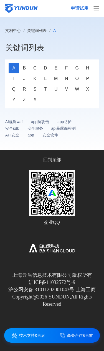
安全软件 (50, 135)
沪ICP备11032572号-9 (52, 282)
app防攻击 (40, 122)
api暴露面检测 (63, 128)
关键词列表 (37, 30)
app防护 (64, 122)
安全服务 (35, 128)
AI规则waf (14, 122)
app (30, 135)
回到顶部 (52, 159)
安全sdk (12, 128)
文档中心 (13, 30)
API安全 (12, 135)
